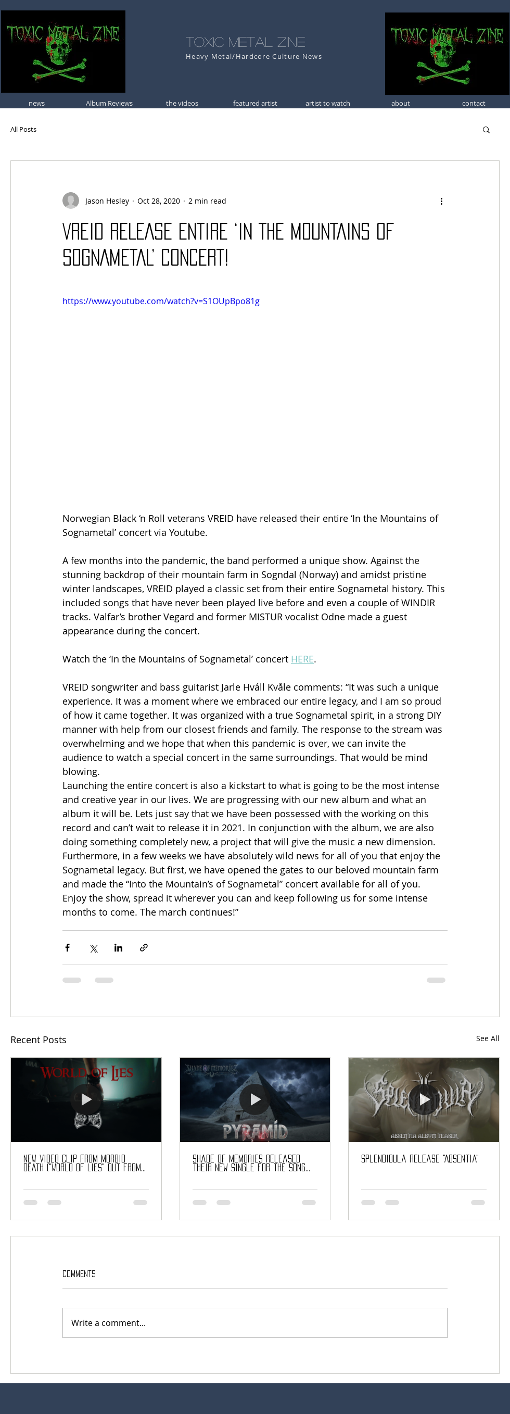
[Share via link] (144, 948)
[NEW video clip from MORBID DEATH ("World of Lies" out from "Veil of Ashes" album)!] (86, 1100)
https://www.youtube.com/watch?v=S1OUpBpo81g (161, 301)
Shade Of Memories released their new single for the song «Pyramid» (249, 1163)
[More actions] (441, 200)
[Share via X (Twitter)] (93, 948)
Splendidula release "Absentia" (420, 1158)
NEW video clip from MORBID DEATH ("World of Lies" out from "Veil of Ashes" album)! (82, 1163)
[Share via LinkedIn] (118, 948)
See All (488, 1038)
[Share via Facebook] (67, 948)
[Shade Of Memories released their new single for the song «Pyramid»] (255, 1100)
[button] (486, 129)
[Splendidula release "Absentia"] (424, 1100)
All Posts (23, 129)
